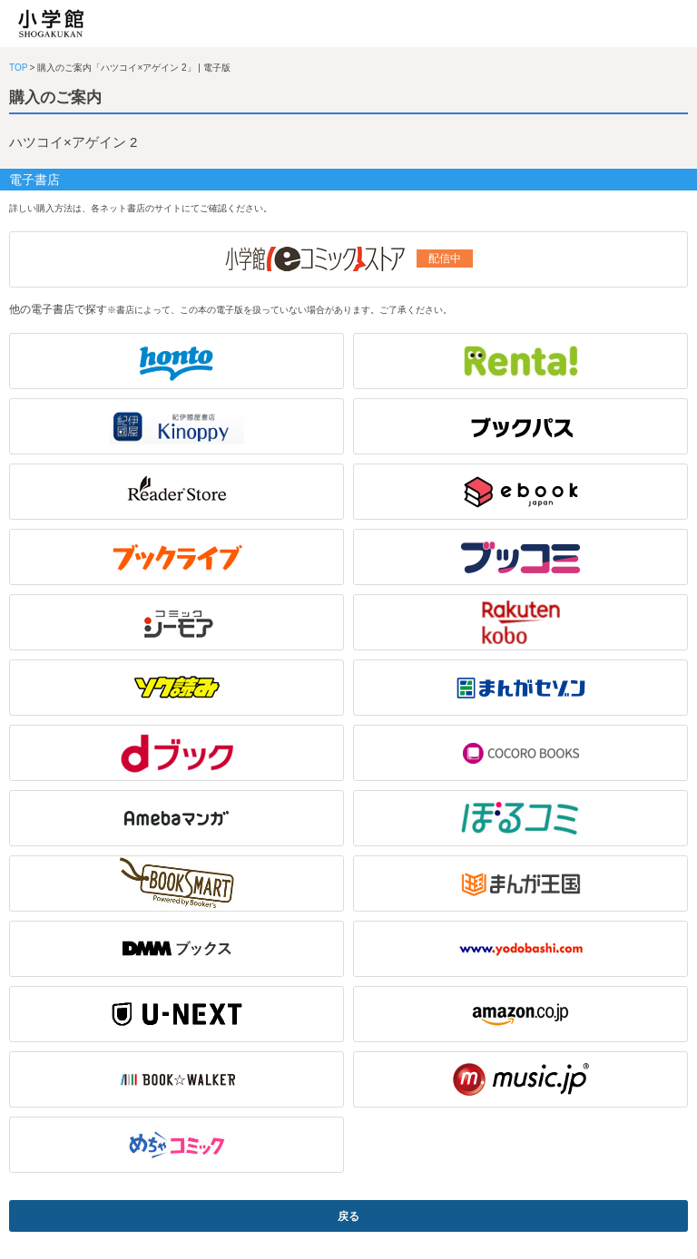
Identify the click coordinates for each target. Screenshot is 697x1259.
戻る (348, 1216)
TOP (18, 68)
